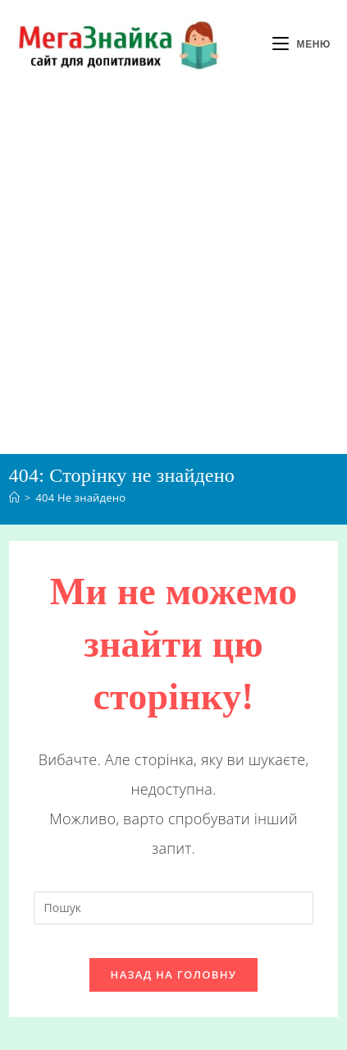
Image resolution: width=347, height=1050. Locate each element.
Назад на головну (174, 974)
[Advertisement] (173, 271)
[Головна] (14, 497)
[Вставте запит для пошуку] (174, 908)
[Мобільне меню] (301, 44)
